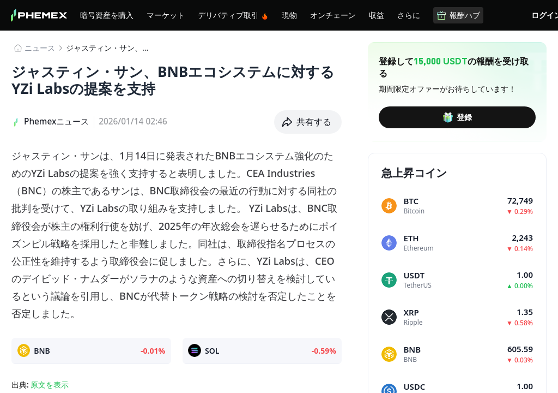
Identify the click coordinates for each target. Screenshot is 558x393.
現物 (289, 15)
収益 (376, 15)
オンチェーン (333, 15)
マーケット (166, 15)
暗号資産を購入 (107, 15)
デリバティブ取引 (233, 15)
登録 (457, 117)
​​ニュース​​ (40, 48)
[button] (308, 122)
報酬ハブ (458, 15)
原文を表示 (50, 384)
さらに (408, 15)
